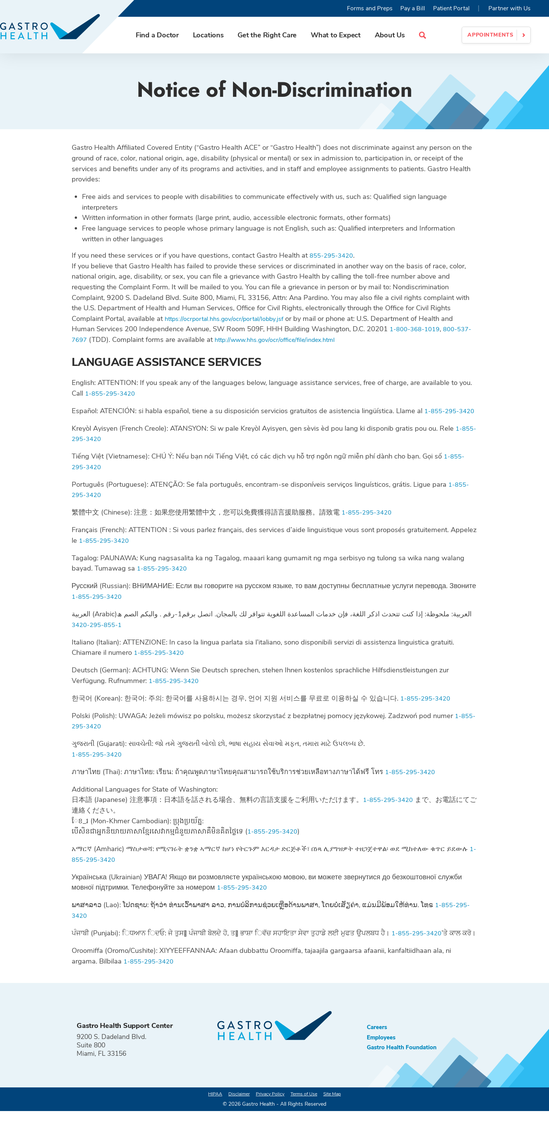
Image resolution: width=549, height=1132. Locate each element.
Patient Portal (451, 8)
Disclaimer (233, 1114)
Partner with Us (509, 8)
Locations (217, 35)
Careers (379, 1048)
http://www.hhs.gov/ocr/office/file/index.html (299, 339)
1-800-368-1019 (417, 329)
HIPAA (206, 1114)
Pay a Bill (412, 8)
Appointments (490, 34)
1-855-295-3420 (112, 393)
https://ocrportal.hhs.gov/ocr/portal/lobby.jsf (231, 318)
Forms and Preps (370, 8)
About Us (399, 35)
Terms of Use (307, 1114)
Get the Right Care (276, 35)
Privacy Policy (268, 1114)
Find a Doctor (166, 35)
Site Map (340, 1114)
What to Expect (345, 35)
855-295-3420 (334, 255)
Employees (383, 1059)
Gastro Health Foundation (407, 1071)
